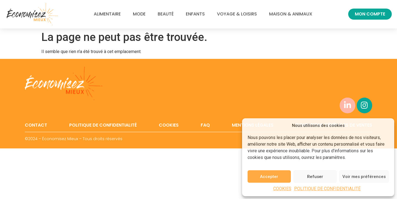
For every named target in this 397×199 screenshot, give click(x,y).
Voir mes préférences (364, 176)
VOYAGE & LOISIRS (237, 14)
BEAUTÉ (166, 14)
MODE (139, 14)
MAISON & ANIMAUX (290, 14)
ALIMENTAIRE (107, 14)
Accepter (269, 176)
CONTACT (36, 125)
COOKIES (282, 188)
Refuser (315, 176)
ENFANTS (195, 14)
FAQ (205, 125)
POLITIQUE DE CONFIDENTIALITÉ (327, 188)
